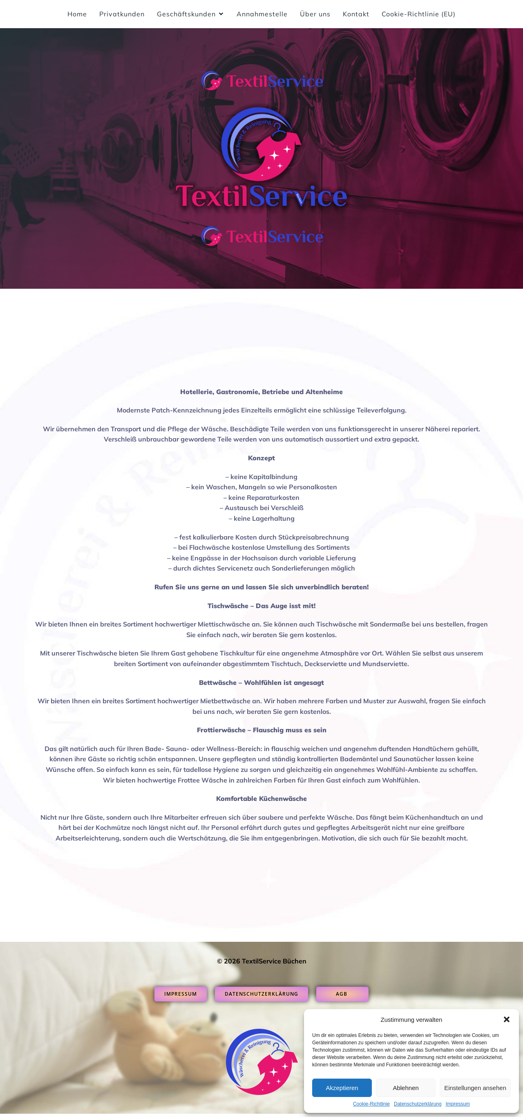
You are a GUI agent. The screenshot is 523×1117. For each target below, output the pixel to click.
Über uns (315, 15)
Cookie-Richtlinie (371, 1104)
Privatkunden (122, 15)
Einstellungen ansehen (475, 1087)
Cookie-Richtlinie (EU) (419, 15)
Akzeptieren (342, 1087)
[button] (507, 1019)
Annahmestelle (262, 15)
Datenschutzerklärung (418, 1104)
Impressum (458, 1104)
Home (77, 15)
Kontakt (356, 15)
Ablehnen (405, 1087)
